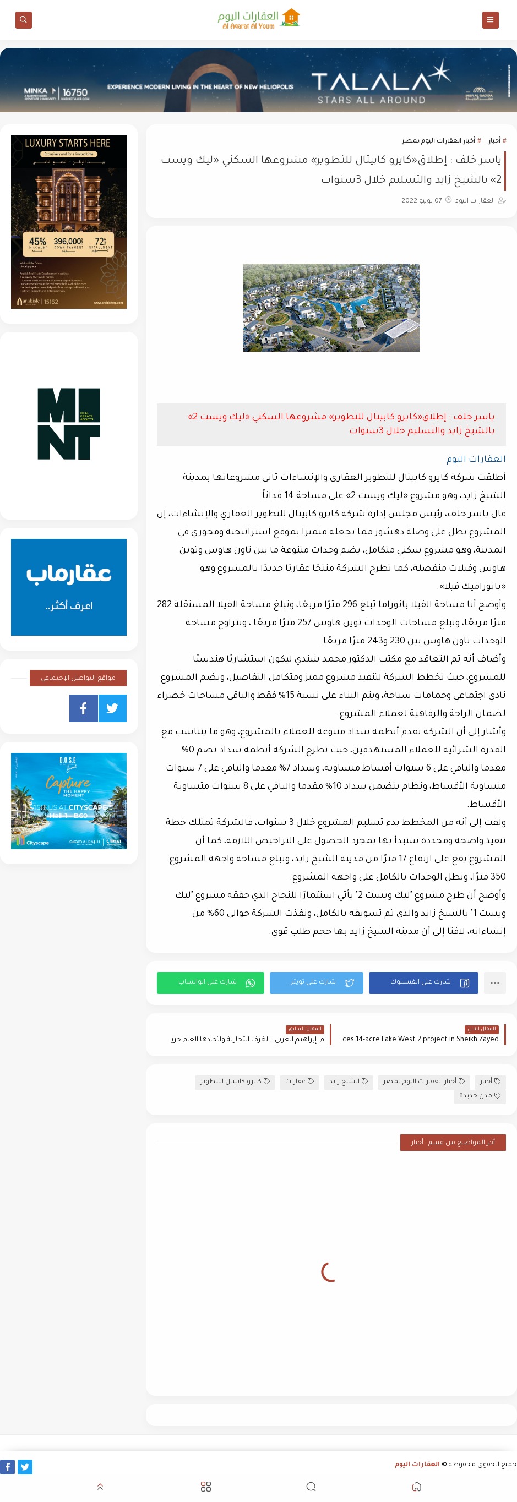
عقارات (299, 1081)
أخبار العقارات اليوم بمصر (438, 141)
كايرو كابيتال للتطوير (235, 1081)
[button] (423, 983)
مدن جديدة (479, 1096)
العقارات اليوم (417, 1465)
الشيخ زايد (348, 1081)
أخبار (494, 141)
